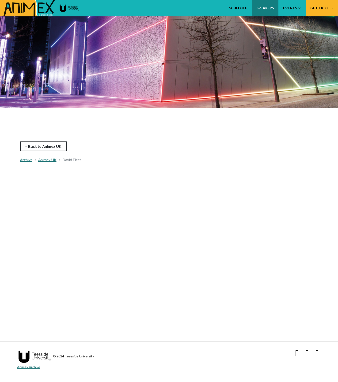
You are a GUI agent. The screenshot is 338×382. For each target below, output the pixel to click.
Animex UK (47, 159)
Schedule (238, 8)
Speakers (265, 8)
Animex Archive (28, 367)
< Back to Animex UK (43, 146)
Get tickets (321, 8)
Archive (26, 159)
